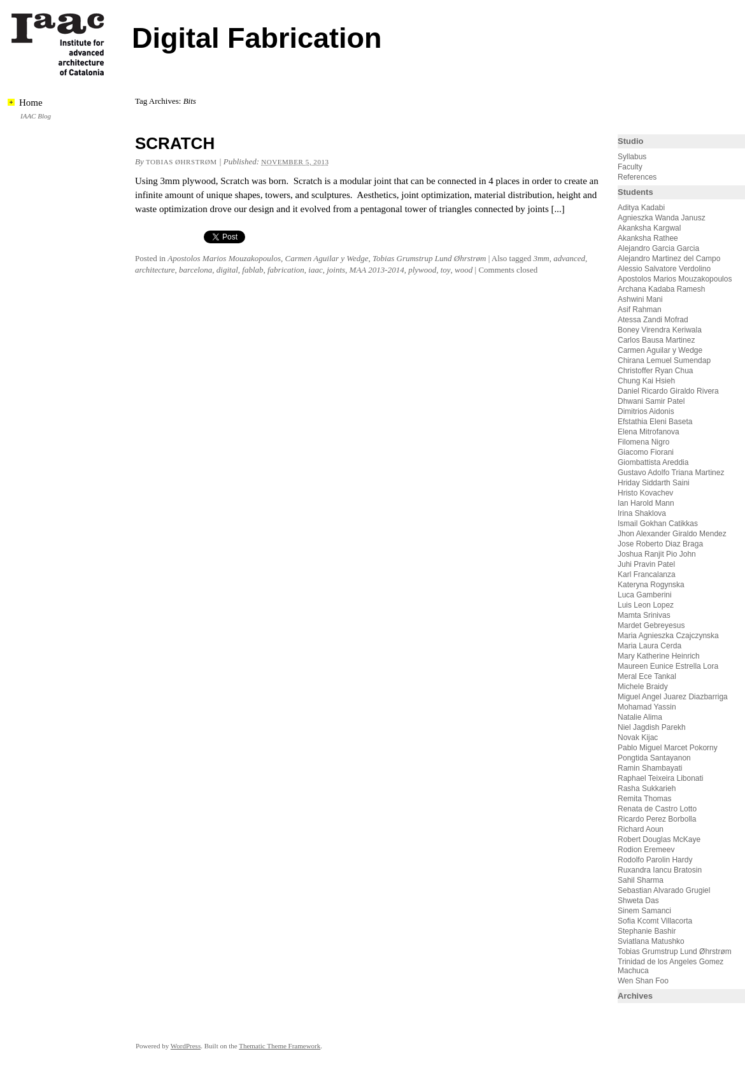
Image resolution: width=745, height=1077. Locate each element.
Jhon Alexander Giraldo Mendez (672, 533)
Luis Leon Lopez (646, 605)
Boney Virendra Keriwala (660, 329)
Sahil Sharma (640, 880)
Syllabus (632, 156)
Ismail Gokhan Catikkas (658, 523)
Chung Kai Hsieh (646, 380)
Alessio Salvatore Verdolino (664, 268)
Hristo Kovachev (645, 493)
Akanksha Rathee (648, 238)
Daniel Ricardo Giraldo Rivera (668, 391)
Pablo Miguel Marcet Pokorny (668, 747)
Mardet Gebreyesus (651, 625)
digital (227, 270)
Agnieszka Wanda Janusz (662, 217)
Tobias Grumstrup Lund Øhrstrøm (429, 258)
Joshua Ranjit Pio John (657, 554)
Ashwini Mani (640, 299)
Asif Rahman (640, 309)
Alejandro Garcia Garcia (658, 248)
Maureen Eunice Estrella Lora (668, 666)
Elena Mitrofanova (648, 431)
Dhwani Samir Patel (651, 401)
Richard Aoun (640, 829)
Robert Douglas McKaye (659, 839)
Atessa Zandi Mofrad (653, 319)
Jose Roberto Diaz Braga (660, 543)
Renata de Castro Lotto (657, 808)
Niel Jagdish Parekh (652, 727)
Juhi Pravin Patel (646, 564)
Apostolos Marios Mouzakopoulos (224, 258)
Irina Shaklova (642, 513)
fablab (252, 270)
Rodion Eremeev (646, 849)
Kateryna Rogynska (651, 584)
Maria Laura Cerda (649, 645)
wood (463, 270)
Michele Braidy (643, 686)
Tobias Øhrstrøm (181, 162)
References (637, 177)
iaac (315, 270)
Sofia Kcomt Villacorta (655, 921)
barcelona (195, 270)
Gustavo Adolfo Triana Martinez (671, 472)
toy (446, 270)
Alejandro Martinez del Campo (669, 258)
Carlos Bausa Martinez (656, 340)
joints (336, 270)
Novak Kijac (638, 737)
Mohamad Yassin (647, 707)
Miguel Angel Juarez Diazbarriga (673, 696)
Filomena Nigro (643, 442)
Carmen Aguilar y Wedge (326, 258)
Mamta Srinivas (644, 615)
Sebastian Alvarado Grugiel (664, 890)
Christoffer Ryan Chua (655, 370)
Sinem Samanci (644, 910)
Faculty (630, 166)
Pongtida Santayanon (654, 757)
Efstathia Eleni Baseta (655, 421)
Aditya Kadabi (641, 207)
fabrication (285, 270)
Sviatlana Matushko (651, 941)
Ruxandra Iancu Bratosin (660, 870)
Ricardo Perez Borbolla (657, 819)
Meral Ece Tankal (647, 676)
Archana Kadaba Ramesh (661, 289)
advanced (569, 258)
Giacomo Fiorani (646, 452)
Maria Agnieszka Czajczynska (669, 635)
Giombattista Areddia (653, 462)
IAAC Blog (35, 116)
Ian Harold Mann (646, 503)
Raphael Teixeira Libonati (662, 778)
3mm (541, 258)
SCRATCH (175, 143)
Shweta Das (638, 900)
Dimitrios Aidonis (646, 411)
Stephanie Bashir (647, 931)
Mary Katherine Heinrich (659, 656)
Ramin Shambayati (650, 768)
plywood (422, 270)
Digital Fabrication (257, 38)
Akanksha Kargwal (649, 228)
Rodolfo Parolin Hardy (655, 859)
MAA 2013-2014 (377, 270)
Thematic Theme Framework (279, 1046)
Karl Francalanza (647, 574)
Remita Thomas (644, 798)
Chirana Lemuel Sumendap (664, 360)
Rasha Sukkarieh (647, 788)
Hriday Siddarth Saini (654, 482)
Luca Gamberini (645, 594)
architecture (155, 270)
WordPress (186, 1046)
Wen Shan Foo (643, 980)
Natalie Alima (640, 717)
